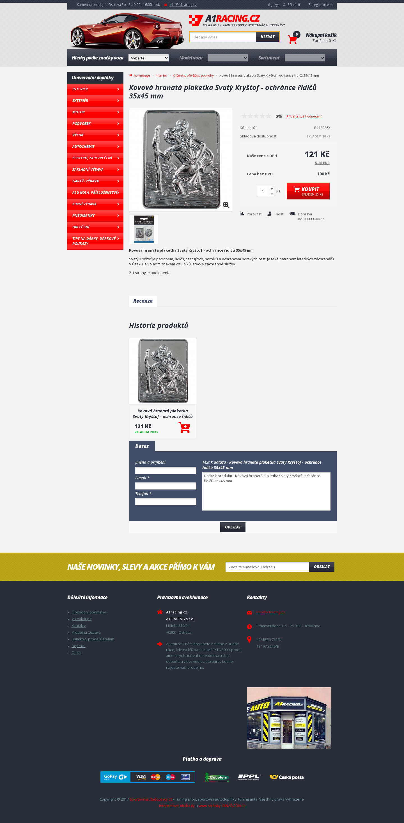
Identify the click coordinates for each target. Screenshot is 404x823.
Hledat (267, 36)
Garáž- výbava (85, 180)
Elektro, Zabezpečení (92, 157)
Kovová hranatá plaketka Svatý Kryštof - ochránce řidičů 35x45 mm (163, 413)
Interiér (80, 88)
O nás (76, 652)
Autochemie (83, 146)
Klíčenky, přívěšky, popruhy (193, 75)
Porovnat (254, 214)
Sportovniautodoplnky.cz (151, 799)
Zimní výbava (84, 203)
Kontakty (79, 625)
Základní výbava (88, 169)
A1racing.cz (237, 21)
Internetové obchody (177, 805)
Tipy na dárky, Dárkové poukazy (94, 241)
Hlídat (278, 214)
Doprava (79, 645)
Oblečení (80, 226)
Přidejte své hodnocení (304, 116)
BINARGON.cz (233, 805)
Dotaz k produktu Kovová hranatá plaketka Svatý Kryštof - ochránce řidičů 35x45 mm (266, 491)
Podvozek (81, 123)
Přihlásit (294, 4)
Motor (78, 111)
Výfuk (77, 134)
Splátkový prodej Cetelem (93, 639)
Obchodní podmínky (89, 612)
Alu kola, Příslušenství (94, 192)
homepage (142, 75)
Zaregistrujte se (320, 4)
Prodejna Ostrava (86, 632)
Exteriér (80, 100)
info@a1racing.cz (183, 4)
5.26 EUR (322, 162)
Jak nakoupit (81, 618)
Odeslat (322, 566)
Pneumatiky (83, 215)
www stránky (210, 805)
